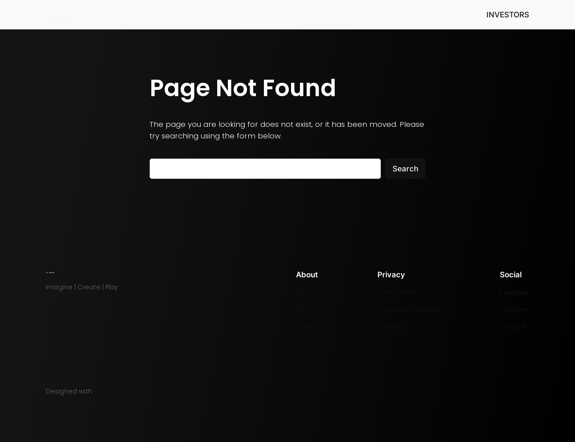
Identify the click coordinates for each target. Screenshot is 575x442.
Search (405, 168)
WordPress (111, 391)
